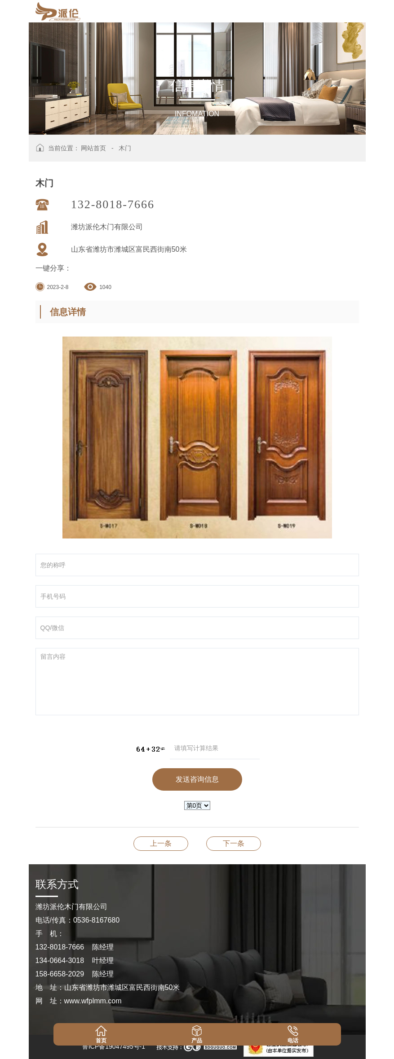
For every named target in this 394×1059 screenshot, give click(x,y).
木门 (125, 148)
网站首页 (93, 148)
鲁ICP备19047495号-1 (113, 1046)
